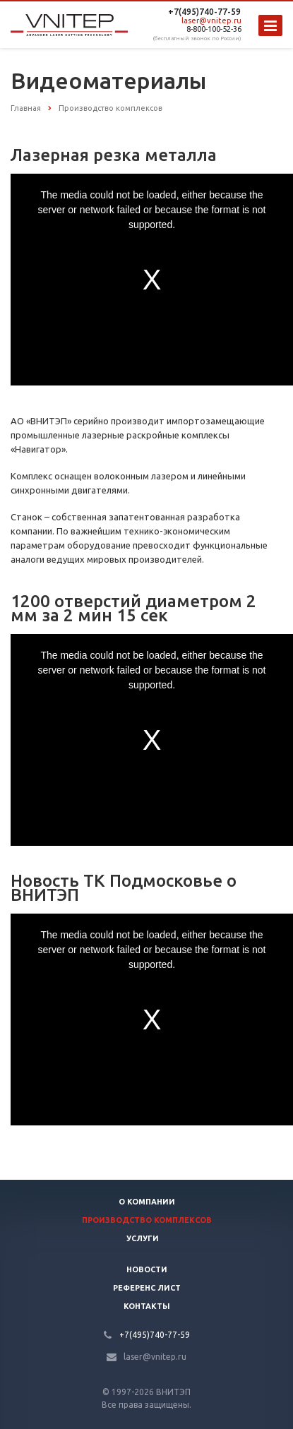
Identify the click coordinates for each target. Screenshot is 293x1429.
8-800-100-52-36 (213, 29)
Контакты (147, 1306)
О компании (147, 1201)
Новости (146, 1269)
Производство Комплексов (147, 1220)
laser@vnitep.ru (211, 20)
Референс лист (147, 1288)
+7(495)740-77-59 (204, 11)
